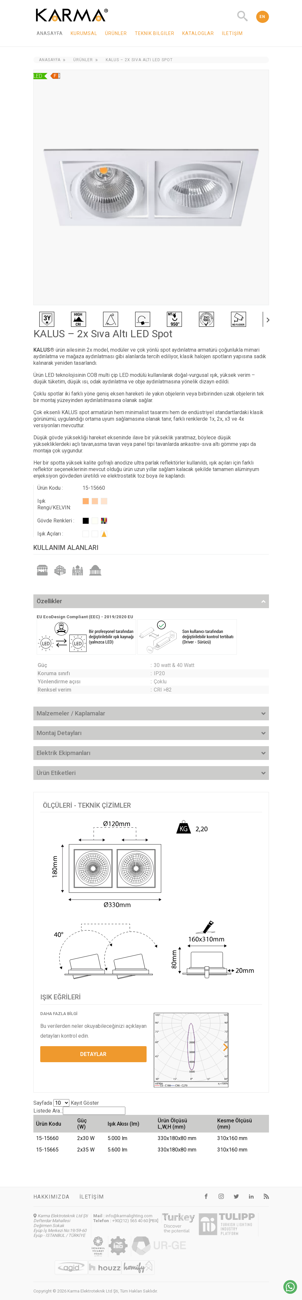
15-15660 (47, 1138)
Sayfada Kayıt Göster (66, 1103)
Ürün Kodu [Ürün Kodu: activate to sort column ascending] (48, 1124)
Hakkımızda (51, 1197)
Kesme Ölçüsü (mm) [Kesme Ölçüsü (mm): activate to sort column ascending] (234, 1123)
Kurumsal (84, 33)
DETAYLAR (93, 1054)
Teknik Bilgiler (154, 33)
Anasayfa (50, 33)
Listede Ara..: (79, 1111)
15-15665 (47, 1150)
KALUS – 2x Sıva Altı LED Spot (139, 60)
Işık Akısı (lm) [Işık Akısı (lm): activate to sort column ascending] (123, 1124)
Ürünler (116, 33)
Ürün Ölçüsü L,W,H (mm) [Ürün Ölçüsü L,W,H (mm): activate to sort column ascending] (172, 1123)
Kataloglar (198, 33)
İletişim (232, 33)
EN (262, 16)
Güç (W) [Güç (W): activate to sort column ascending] (82, 1123)
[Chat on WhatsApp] (290, 1292)
